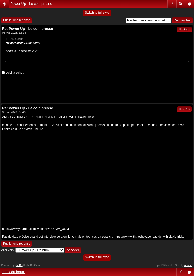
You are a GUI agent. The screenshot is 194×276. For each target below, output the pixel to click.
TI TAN (184, 29)
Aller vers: (7, 250)
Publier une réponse (16, 20)
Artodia (188, 265)
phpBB (19, 265)
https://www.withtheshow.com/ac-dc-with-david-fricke (149, 236)
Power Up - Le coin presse (31, 4)
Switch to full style (97, 12)
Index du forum (13, 272)
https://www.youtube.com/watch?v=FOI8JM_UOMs (36, 229)
